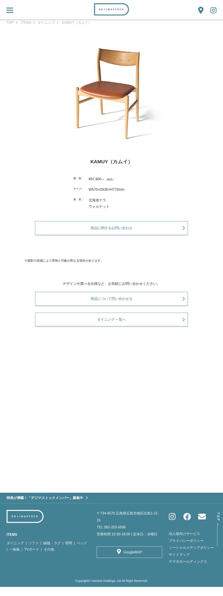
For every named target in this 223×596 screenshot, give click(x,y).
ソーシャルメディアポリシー (191, 557)
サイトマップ (179, 564)
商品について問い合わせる (111, 303)
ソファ (33, 552)
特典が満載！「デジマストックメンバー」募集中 (45, 507)
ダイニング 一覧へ (111, 326)
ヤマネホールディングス (188, 571)
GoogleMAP (132, 561)
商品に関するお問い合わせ (111, 230)
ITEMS (26, 22)
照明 (68, 552)
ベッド (82, 552)
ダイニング (46, 22)
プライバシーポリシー (186, 550)
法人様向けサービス (184, 543)
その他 (49, 558)
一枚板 (14, 558)
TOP (10, 22)
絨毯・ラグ (52, 552)
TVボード (31, 558)
